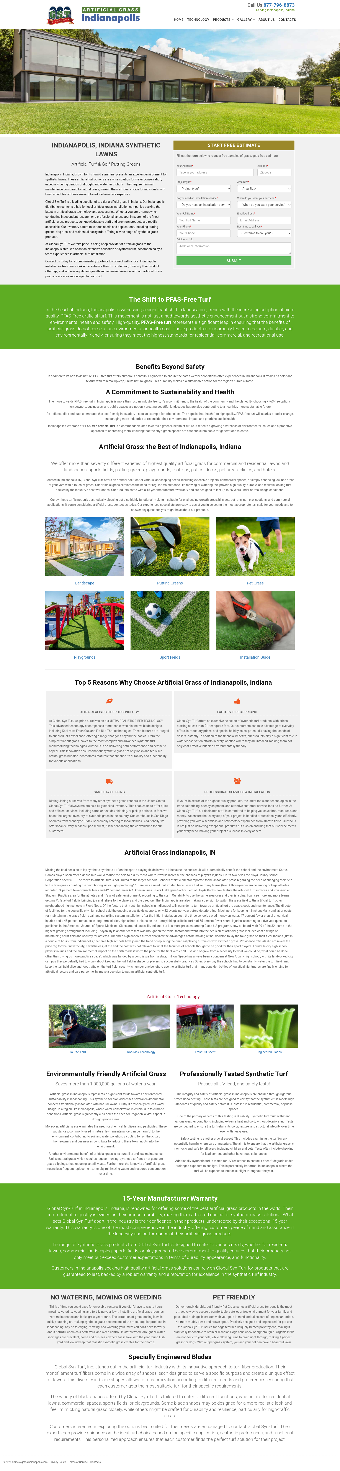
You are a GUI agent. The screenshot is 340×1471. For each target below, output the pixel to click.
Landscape (84, 583)
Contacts (287, 19)
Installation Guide (255, 657)
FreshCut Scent (205, 1052)
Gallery (246, 19)
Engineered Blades (269, 1052)
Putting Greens (170, 583)
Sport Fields (170, 657)
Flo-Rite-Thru (77, 1052)
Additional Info (185, 239)
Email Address (246, 213)
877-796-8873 (279, 5)
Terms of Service (78, 1462)
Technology (198, 19)
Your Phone (184, 226)
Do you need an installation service (197, 198)
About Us (266, 19)
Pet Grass (255, 583)
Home (178, 19)
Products (223, 19)
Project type (184, 181)
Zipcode (262, 165)
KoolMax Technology (141, 1052)
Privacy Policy (58, 1462)
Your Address (185, 165)
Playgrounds (84, 657)
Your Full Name (186, 213)
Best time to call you (249, 226)
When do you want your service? (256, 198)
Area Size (243, 181)
